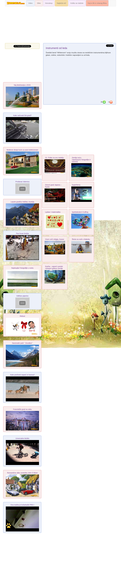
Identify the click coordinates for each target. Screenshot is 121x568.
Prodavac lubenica (22, 182)
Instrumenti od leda (56, 48)
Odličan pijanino (22, 296)
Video (30, 3)
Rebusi (22, 316)
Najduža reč (61, 3)
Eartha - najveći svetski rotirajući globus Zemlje (54, 267)
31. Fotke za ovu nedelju (54, 158)
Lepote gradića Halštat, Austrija (22, 202)
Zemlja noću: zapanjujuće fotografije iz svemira (81, 160)
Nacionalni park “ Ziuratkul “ (22, 343)
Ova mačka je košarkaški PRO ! (22, 505)
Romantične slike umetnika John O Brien (22, 473)
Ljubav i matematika (52, 212)
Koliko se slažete (76, 3)
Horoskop (49, 3)
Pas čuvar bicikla (22, 233)
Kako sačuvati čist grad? (22, 115)
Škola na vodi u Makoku (81, 239)
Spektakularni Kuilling (80, 212)
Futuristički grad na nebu (22, 409)
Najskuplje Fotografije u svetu (22, 268)
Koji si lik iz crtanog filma (97, 3)
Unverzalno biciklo (22, 438)
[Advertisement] (60, 25)
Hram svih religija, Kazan (54, 239)
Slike (39, 3)
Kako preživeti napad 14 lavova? (22, 375)
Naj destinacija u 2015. (22, 85)
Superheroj (76, 185)
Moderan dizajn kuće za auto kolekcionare (22, 150)
